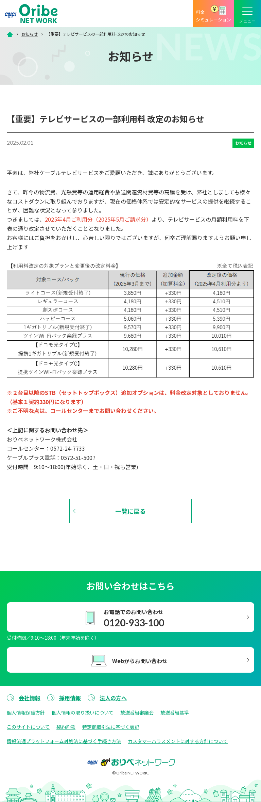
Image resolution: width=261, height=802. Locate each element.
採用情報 (70, 698)
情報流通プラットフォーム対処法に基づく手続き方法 (64, 741)
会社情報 (29, 698)
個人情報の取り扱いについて (83, 712)
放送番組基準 (174, 712)
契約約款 (65, 726)
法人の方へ (113, 698)
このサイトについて (28, 726)
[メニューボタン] (247, 13)
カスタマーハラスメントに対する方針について (178, 741)
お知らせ (29, 34)
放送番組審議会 (137, 712)
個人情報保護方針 (26, 712)
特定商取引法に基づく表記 (110, 726)
